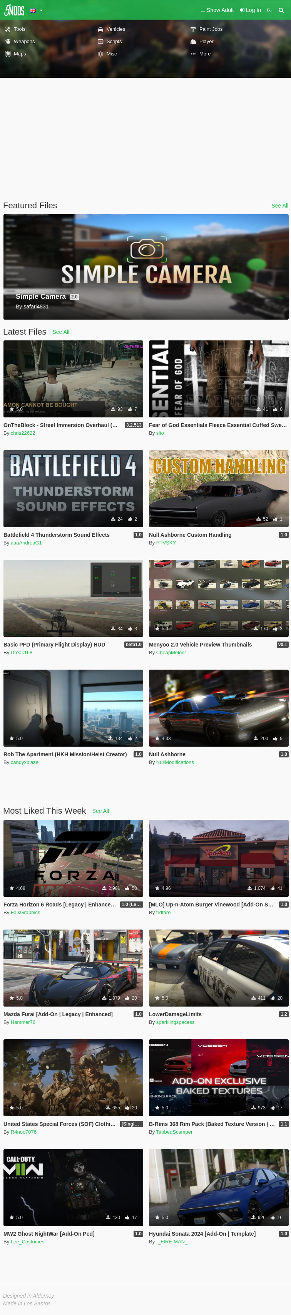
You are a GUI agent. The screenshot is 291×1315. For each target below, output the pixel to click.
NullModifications (175, 762)
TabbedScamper (174, 1132)
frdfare (163, 912)
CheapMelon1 (171, 652)
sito (160, 433)
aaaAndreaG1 (26, 543)
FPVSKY (166, 543)
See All (279, 206)
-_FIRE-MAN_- (172, 1242)
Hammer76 (23, 1022)
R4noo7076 (24, 1132)
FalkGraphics (25, 912)
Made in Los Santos (27, 1303)
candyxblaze (24, 762)
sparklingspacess (175, 1022)
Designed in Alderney (28, 1296)
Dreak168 (21, 652)
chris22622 (23, 433)
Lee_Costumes (27, 1242)
